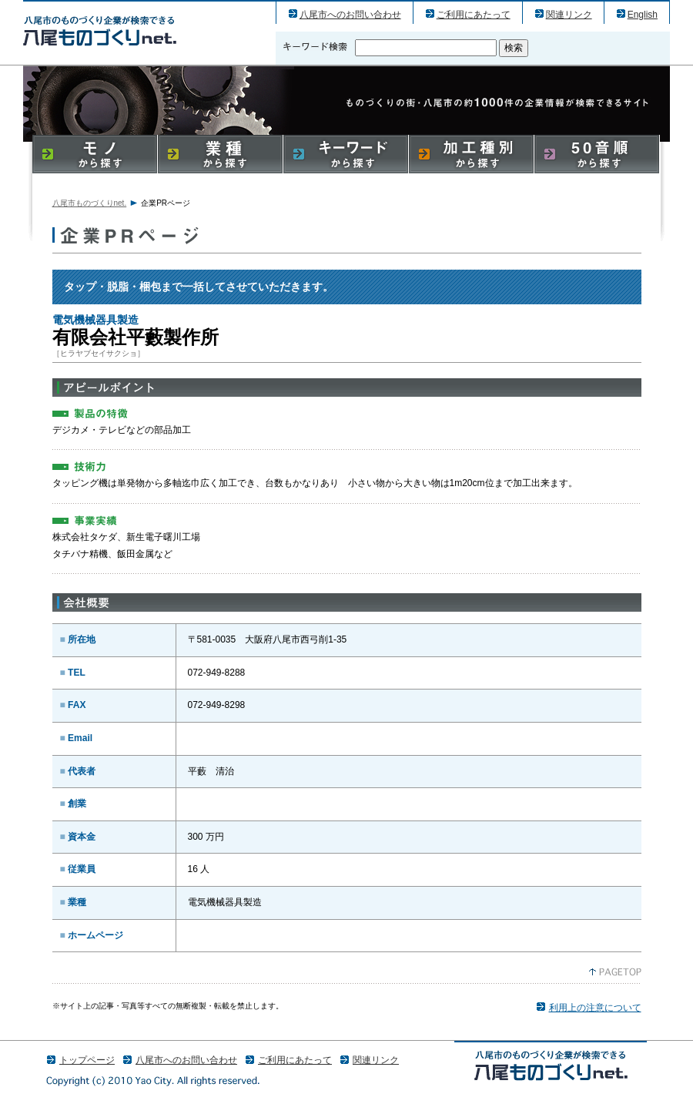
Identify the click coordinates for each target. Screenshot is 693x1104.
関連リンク (569, 14)
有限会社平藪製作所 (99, 30)
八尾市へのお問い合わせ (350, 14)
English (643, 14)
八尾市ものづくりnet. (89, 203)
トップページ (87, 1060)
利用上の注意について (595, 1007)
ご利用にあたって (474, 14)
